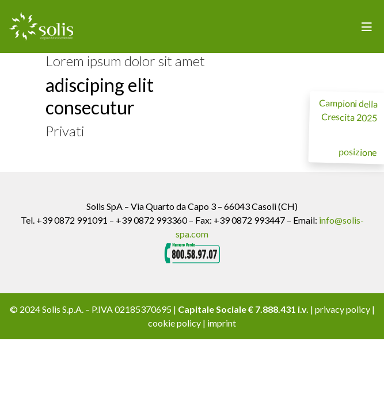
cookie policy (174, 322)
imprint (221, 322)
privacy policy (342, 309)
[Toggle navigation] (366, 27)
